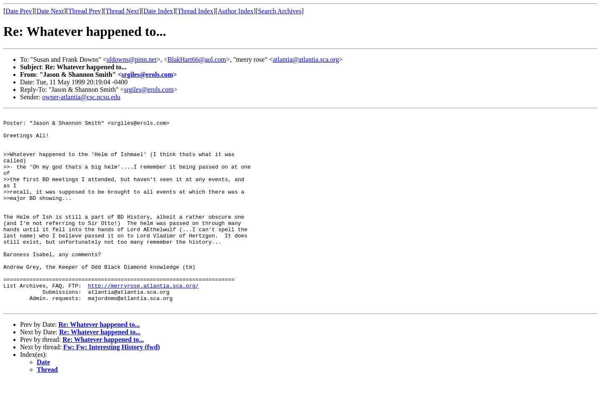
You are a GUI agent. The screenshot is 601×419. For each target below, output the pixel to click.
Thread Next (122, 11)
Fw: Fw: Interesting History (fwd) (111, 385)
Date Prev (18, 11)
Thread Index (195, 11)
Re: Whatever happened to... (99, 363)
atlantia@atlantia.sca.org (306, 59)
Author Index (236, 11)
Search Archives (279, 11)
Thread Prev (84, 11)
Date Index (158, 11)
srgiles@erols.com (147, 74)
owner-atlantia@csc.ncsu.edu (81, 97)
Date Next (50, 11)
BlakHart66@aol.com (196, 59)
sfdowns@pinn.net (131, 59)
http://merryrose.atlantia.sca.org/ (143, 320)
